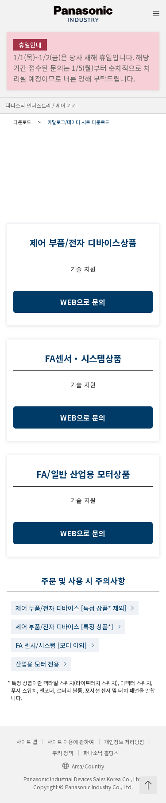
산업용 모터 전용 (37, 663)
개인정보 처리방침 (124, 742)
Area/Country (83, 766)
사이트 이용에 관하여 (70, 742)
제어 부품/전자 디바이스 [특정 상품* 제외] (71, 608)
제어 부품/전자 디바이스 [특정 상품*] (64, 626)
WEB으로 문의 (83, 301)
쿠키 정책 (62, 753)
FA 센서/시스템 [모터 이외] (51, 645)
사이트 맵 (26, 742)
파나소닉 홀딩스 (101, 753)
